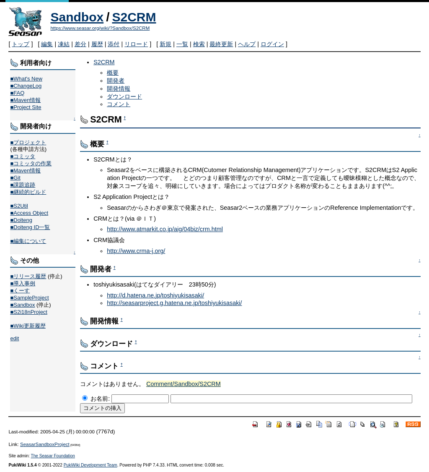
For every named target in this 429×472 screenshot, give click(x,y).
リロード (136, 44)
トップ (20, 44)
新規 (165, 44)
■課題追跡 (22, 185)
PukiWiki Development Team (90, 465)
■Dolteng (21, 220)
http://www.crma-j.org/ (136, 251)
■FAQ (17, 93)
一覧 (182, 44)
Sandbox (76, 17)
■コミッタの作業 (31, 163)
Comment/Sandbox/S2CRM (183, 384)
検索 (199, 44)
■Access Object (29, 213)
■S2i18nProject (28, 312)
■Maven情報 (25, 100)
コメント (118, 104)
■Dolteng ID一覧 (30, 227)
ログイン (272, 44)
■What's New (26, 79)
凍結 (64, 44)
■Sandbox (22, 305)
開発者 (115, 80)
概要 (113, 72)
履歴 (97, 44)
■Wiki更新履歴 (27, 326)
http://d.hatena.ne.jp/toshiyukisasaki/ (155, 295)
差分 (80, 44)
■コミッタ (22, 156)
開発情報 (118, 88)
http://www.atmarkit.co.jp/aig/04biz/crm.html (165, 229)
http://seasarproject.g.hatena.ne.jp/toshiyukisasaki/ (174, 303)
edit (14, 338)
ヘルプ (247, 44)
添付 (113, 44)
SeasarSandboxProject (45, 444)
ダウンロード (124, 96)
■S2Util (19, 206)
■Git (15, 178)
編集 (47, 44)
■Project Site (25, 107)
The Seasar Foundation (53, 456)
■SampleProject (29, 298)
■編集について (28, 241)
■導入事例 (22, 283)
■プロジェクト (28, 142)
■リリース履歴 (28, 276)
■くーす (20, 290)
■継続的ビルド (28, 192)
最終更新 (221, 44)
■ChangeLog (25, 86)
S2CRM (134, 17)
